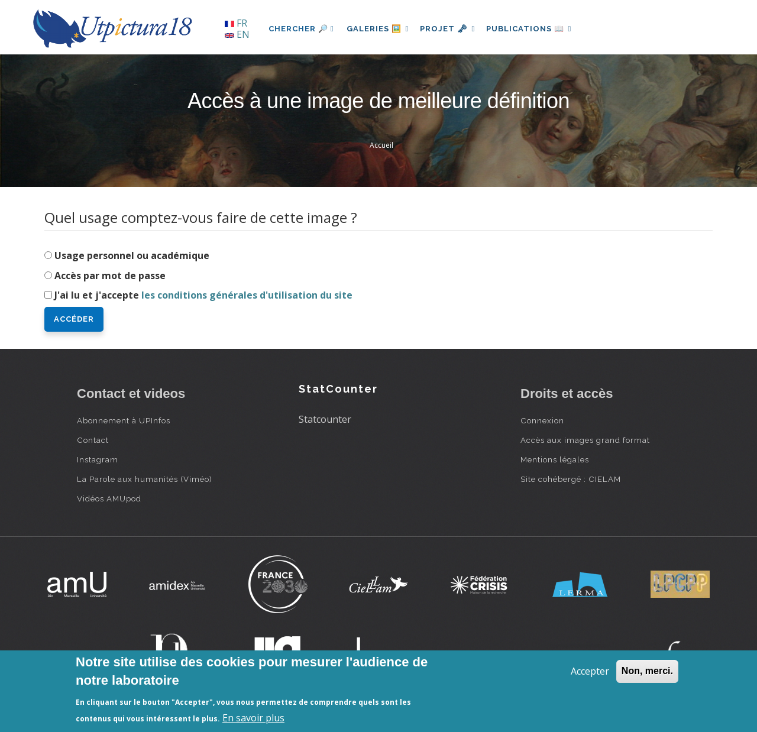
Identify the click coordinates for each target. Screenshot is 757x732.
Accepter (590, 671)
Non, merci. (647, 671)
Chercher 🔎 (301, 28)
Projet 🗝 (452, 28)
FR (236, 23)
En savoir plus (253, 717)
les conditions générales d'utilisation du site (246, 295)
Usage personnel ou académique (131, 255)
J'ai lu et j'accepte (203, 295)
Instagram (97, 459)
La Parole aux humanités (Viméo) (144, 479)
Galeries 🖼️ (379, 28)
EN (237, 34)
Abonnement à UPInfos (123, 420)
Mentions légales (554, 459)
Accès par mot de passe (110, 275)
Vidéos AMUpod (109, 498)
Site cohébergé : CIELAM (570, 479)
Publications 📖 (535, 28)
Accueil (381, 145)
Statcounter (325, 419)
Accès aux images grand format (585, 440)
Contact (93, 440)
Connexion (542, 420)
